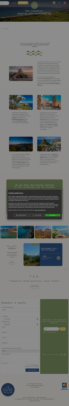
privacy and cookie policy (40, 210)
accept (52, 215)
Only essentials (37, 215)
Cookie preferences (21, 215)
